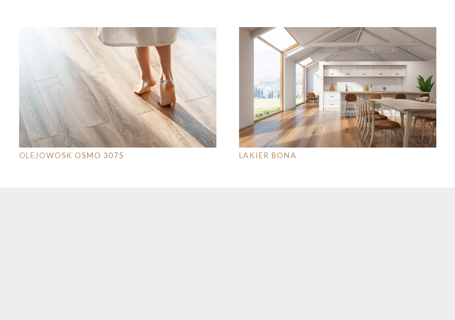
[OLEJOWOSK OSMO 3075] (117, 33)
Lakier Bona (268, 155)
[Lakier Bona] (337, 33)
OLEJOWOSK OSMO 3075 (72, 155)
